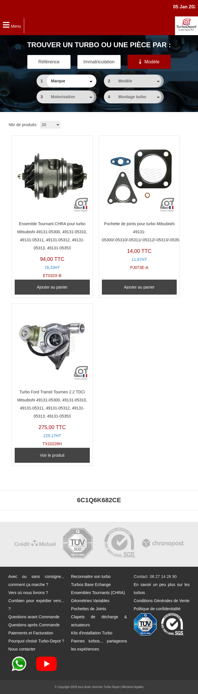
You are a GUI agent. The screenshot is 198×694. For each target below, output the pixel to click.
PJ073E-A (139, 204)
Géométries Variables (90, 600)
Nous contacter (21, 649)
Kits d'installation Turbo (92, 633)
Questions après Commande (34, 625)
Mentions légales (132, 687)
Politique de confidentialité (157, 608)
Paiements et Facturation (30, 633)
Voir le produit (52, 455)
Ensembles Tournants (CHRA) (98, 592)
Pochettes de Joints (88, 608)
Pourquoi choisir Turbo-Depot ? (36, 641)
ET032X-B (52, 208)
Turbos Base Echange (91, 584)
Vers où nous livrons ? (28, 592)
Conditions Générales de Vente (162, 600)
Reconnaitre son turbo (91, 576)
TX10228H (52, 376)
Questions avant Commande (33, 617)
